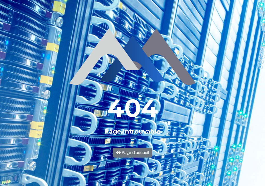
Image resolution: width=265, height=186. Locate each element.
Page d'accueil (132, 152)
